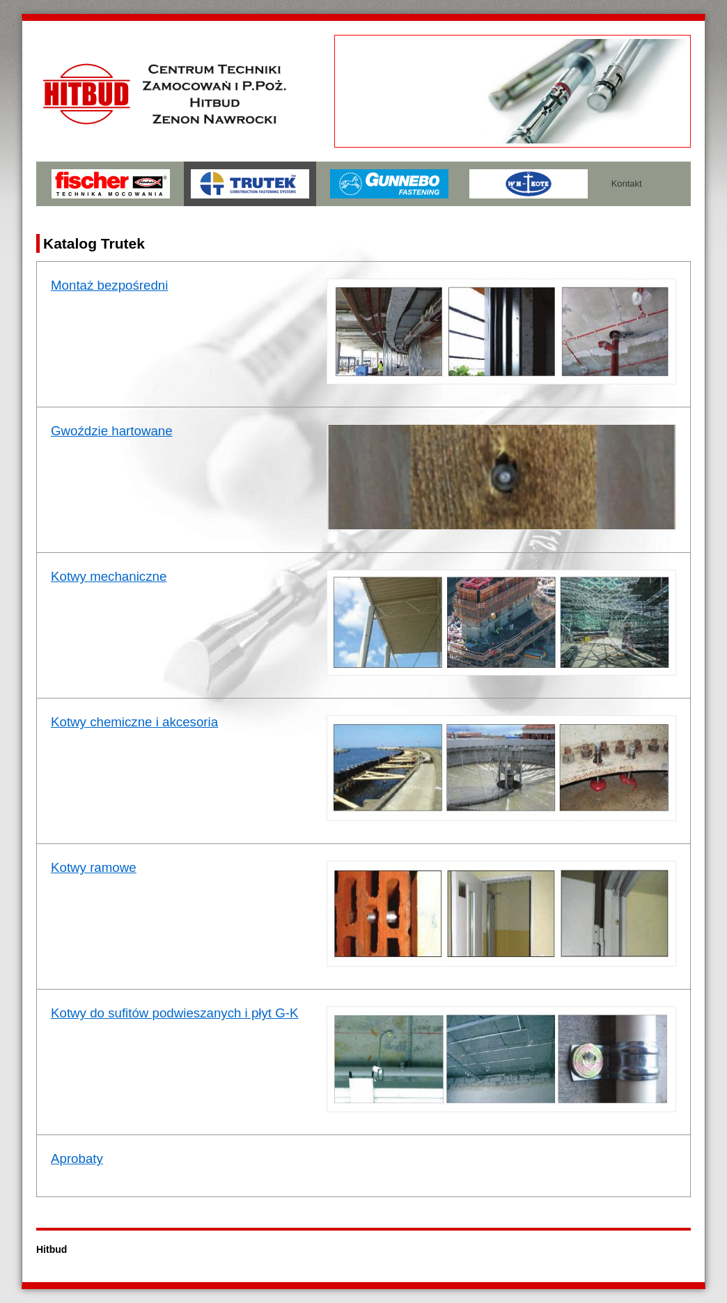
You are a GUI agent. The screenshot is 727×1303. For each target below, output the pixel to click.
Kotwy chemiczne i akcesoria (134, 722)
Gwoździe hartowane (112, 430)
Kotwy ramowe (93, 867)
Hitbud (51, 1249)
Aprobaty (77, 1158)
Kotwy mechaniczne (108, 576)
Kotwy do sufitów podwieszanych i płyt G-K (175, 1013)
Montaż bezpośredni (109, 285)
